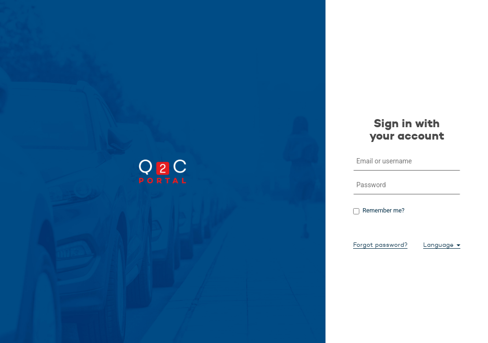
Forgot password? (380, 244)
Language (441, 244)
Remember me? (384, 210)
